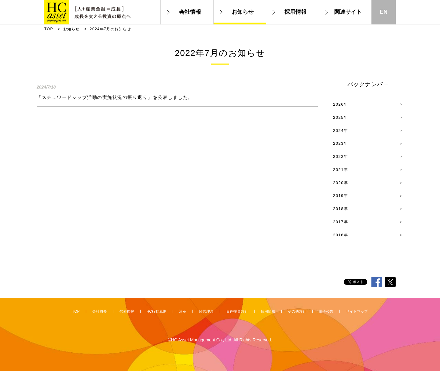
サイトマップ (357, 311)
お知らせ (243, 12)
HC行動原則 (157, 311)
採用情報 (295, 12)
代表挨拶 (126, 311)
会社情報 (190, 12)
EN (383, 12)
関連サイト (348, 12)
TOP (48, 29)
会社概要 (99, 311)
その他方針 (297, 311)
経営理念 (206, 311)
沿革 (182, 311)
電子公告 (326, 311)
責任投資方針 (237, 311)
